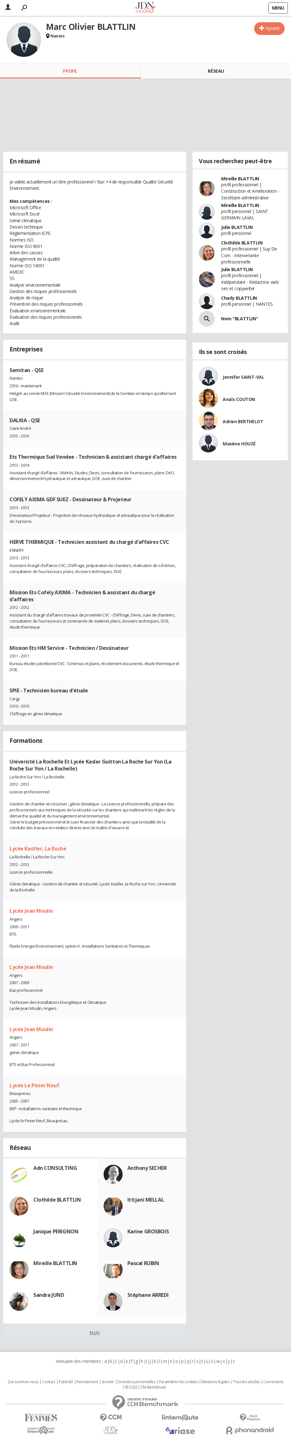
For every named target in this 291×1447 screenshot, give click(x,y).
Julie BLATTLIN (237, 227)
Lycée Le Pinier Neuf (34, 1085)
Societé (108, 1382)
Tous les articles (246, 1382)
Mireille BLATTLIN (55, 1263)
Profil (70, 71)
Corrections (273, 1382)
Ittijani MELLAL (145, 1199)
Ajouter (273, 28)
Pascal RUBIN (143, 1263)
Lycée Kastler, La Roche (38, 848)
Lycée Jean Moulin (31, 910)
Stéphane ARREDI (148, 1294)
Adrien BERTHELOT (243, 421)
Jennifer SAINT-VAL (243, 377)
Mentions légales (215, 1382)
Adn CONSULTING (55, 1167)
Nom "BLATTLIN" (239, 319)
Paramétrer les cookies (178, 1382)
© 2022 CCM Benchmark (145, 1387)
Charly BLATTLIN (239, 298)
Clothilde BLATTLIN (57, 1199)
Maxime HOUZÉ (239, 444)
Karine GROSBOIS (148, 1231)
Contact (48, 1382)
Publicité (66, 1382)
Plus (94, 1333)
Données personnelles (137, 1382)
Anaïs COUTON (239, 399)
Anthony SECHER (147, 1167)
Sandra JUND (48, 1294)
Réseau (216, 71)
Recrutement (87, 1382)
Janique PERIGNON (55, 1231)
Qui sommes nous (23, 1382)
